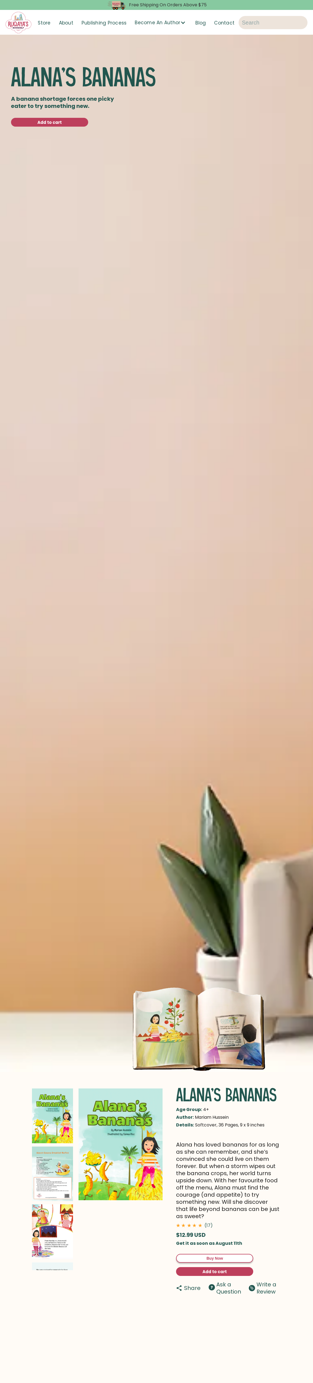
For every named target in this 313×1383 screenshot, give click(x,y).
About (66, 23)
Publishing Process (104, 23)
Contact (224, 23)
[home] (18, 22)
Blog (200, 23)
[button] (161, 22)
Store (44, 23)
